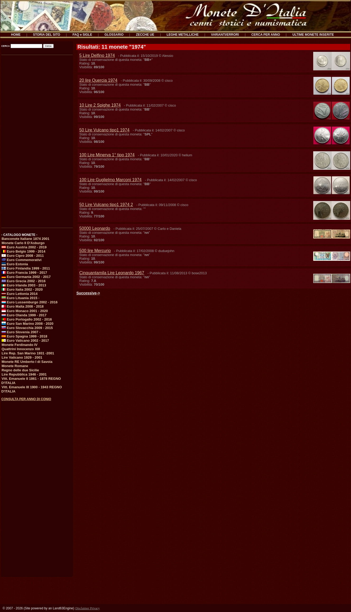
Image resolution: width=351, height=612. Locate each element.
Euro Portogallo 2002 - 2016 (27, 319)
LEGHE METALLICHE (182, 34)
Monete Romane (15, 366)
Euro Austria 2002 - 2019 (24, 247)
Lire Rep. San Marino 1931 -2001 (28, 353)
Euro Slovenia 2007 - (21, 332)
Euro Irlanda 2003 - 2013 (24, 285)
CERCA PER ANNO (265, 34)
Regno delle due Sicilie (20, 370)
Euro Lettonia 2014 (20, 294)
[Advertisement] (36, 139)
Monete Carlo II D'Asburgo (23, 243)
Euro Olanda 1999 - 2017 (24, 315)
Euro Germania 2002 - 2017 (26, 277)
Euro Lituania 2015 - (20, 298)
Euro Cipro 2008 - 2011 (23, 256)
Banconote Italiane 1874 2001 (25, 239)
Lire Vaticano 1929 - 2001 (22, 357)
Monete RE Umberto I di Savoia (27, 362)
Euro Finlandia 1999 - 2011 (26, 268)
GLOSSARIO (113, 34)
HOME (16, 34)
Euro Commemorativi (21, 260)
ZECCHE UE (145, 34)
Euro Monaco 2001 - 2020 (25, 311)
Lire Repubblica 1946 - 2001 (24, 374)
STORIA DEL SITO (46, 34)
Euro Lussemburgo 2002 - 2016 (30, 302)
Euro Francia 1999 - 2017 (24, 273)
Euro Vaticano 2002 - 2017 (25, 340)
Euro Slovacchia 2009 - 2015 (27, 328)
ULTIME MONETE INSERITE (313, 34)
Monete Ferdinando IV (20, 345)
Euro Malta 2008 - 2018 (23, 306)
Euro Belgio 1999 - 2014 (23, 251)
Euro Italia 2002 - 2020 (22, 289)
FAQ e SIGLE (82, 34)
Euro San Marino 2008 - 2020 (27, 324)
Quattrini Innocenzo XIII (21, 349)
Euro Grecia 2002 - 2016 (23, 281)
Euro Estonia (15, 264)
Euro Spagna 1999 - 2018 (24, 336)
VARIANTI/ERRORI (225, 34)
